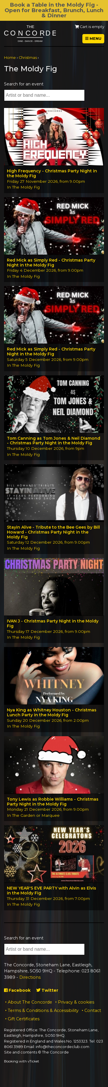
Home (10, 57)
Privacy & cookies (76, 1002)
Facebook (17, 990)
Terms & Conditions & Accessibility (43, 1010)
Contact (92, 1010)
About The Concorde (30, 1002)
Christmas (28, 57)
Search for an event (23, 84)
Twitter (47, 990)
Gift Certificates (23, 1018)
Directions (30, 977)
